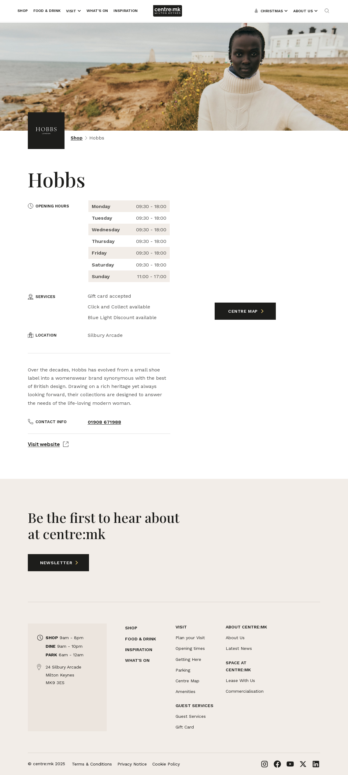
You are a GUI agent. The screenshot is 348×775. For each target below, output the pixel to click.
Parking (183, 670)
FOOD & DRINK (140, 638)
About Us (235, 637)
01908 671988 (104, 422)
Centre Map (243, 311)
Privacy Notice (132, 764)
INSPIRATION (138, 649)
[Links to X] (303, 764)
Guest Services (191, 716)
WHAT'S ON (137, 660)
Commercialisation (245, 691)
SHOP (131, 627)
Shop (77, 138)
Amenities (185, 691)
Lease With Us (240, 680)
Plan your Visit (190, 637)
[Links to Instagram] (264, 764)
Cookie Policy (166, 764)
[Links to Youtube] (290, 764)
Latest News (239, 648)
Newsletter (51, 562)
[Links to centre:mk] (167, 11)
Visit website (48, 444)
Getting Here (188, 659)
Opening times (190, 648)
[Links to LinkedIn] (316, 764)
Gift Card (185, 727)
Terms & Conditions (92, 764)
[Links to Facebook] (277, 764)
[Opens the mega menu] (73, 11)
